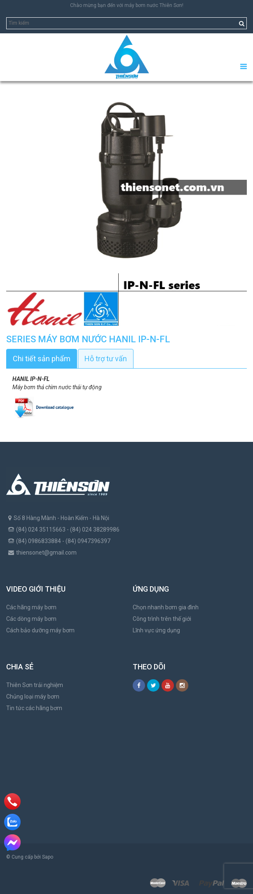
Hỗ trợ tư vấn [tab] (105, 358)
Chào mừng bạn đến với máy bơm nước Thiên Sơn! (126, 5)
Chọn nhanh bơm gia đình (166, 607)
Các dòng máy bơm (31, 618)
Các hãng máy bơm (31, 607)
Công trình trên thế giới (162, 618)
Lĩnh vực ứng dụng (156, 630)
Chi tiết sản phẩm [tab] (41, 358)
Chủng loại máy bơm (32, 696)
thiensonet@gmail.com (46, 552)
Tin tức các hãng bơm (34, 708)
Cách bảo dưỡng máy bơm (40, 630)
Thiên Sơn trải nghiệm (34, 685)
